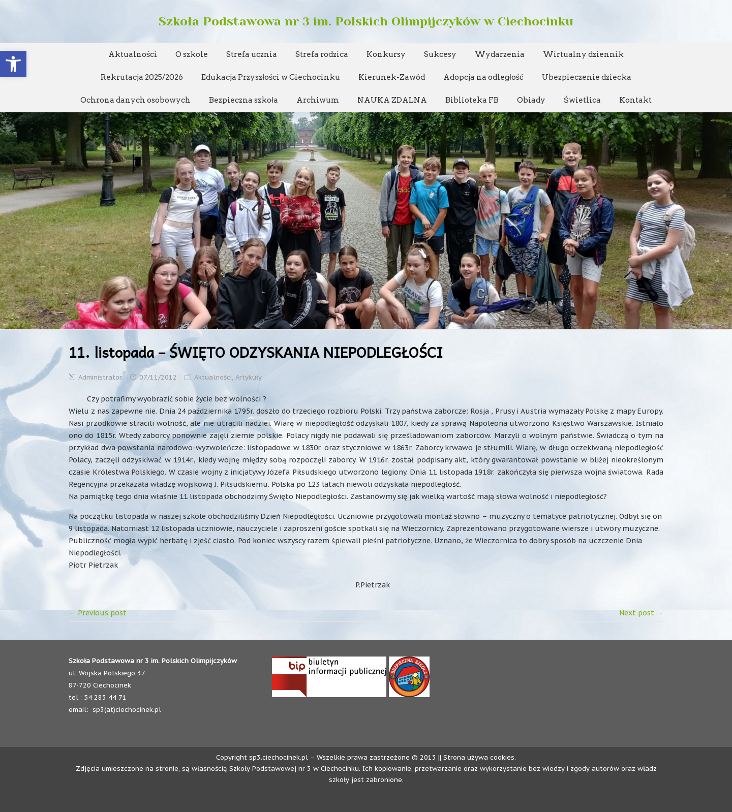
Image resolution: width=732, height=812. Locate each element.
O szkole (191, 54)
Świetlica (582, 100)
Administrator (100, 377)
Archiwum (317, 100)
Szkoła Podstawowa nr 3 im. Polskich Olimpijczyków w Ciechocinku (366, 21)
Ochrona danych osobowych (135, 100)
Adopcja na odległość (483, 77)
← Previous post (98, 612)
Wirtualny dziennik (583, 54)
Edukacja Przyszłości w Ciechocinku (270, 77)
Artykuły (248, 377)
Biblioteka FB (472, 100)
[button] (13, 64)
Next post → (641, 612)
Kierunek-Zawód (391, 77)
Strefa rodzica (321, 54)
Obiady (531, 100)
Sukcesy (440, 54)
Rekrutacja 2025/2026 (142, 77)
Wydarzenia (500, 54)
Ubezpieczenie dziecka (586, 77)
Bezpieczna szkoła (243, 100)
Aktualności (133, 54)
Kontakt (635, 100)
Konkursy (386, 54)
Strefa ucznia (251, 54)
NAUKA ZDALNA (392, 100)
